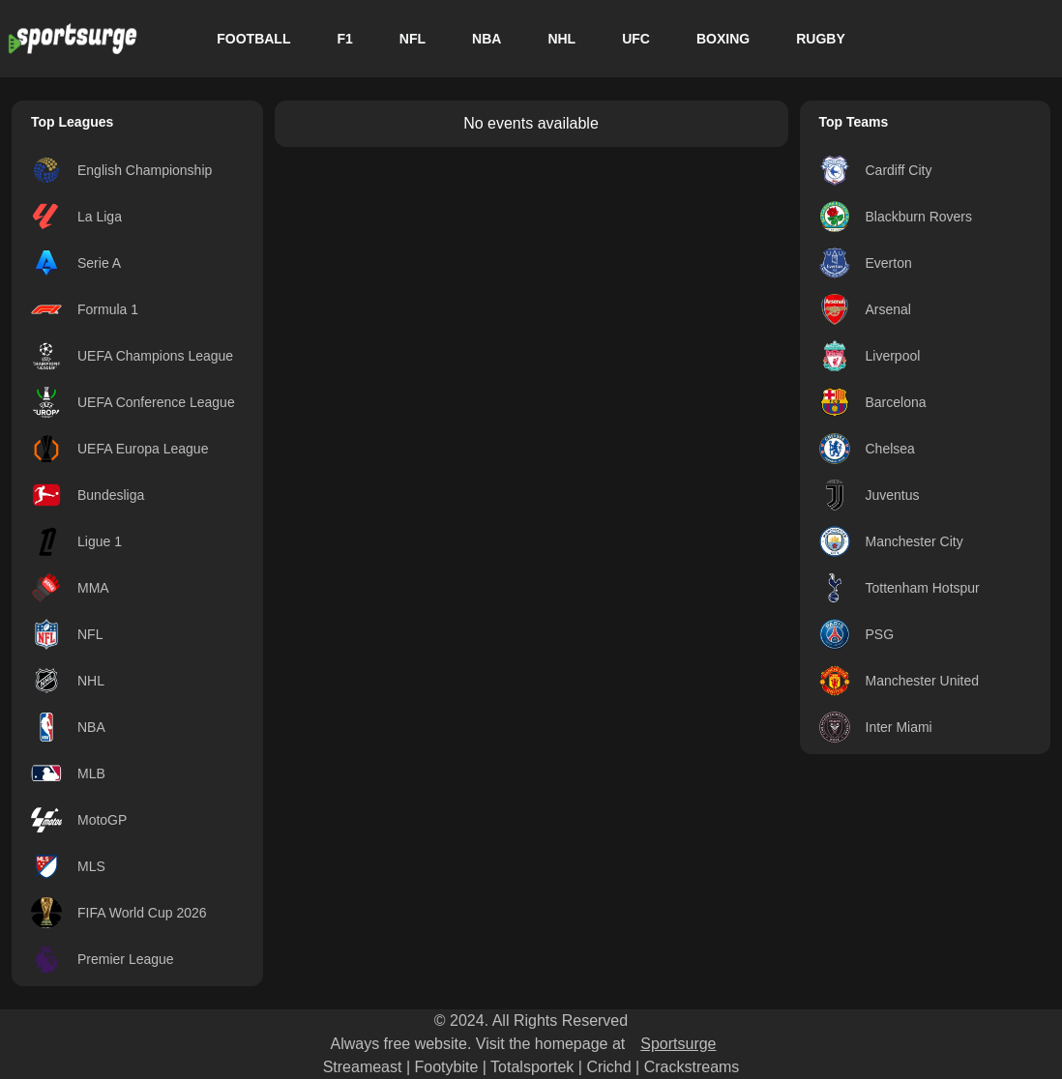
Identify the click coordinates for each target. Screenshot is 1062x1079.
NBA (486, 38)
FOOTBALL (253, 38)
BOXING (723, 38)
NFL (412, 38)
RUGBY (820, 38)
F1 (344, 38)
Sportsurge (678, 1043)
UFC (636, 38)
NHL (561, 38)
